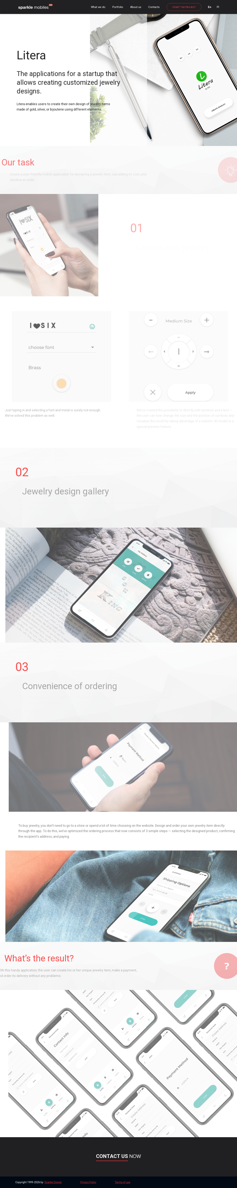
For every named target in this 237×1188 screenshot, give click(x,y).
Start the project (184, 7)
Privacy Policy (88, 1182)
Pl (218, 7)
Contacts (154, 7)
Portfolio (117, 7)
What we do (98, 7)
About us (135, 7)
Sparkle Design (53, 1182)
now (118, 1156)
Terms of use (122, 1182)
